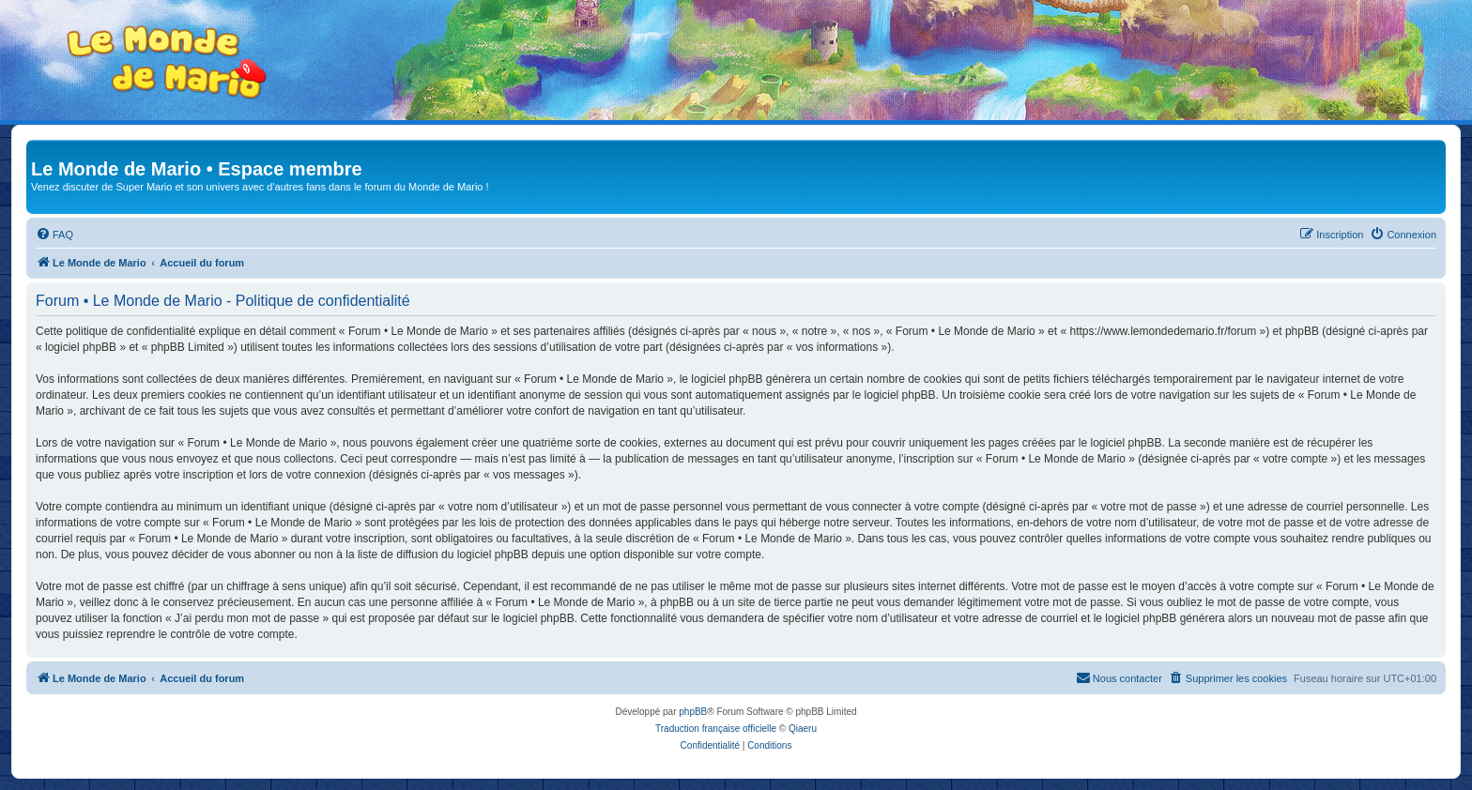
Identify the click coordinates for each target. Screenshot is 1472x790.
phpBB (693, 711)
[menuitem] (54, 234)
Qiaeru (803, 728)
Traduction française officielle (715, 728)
